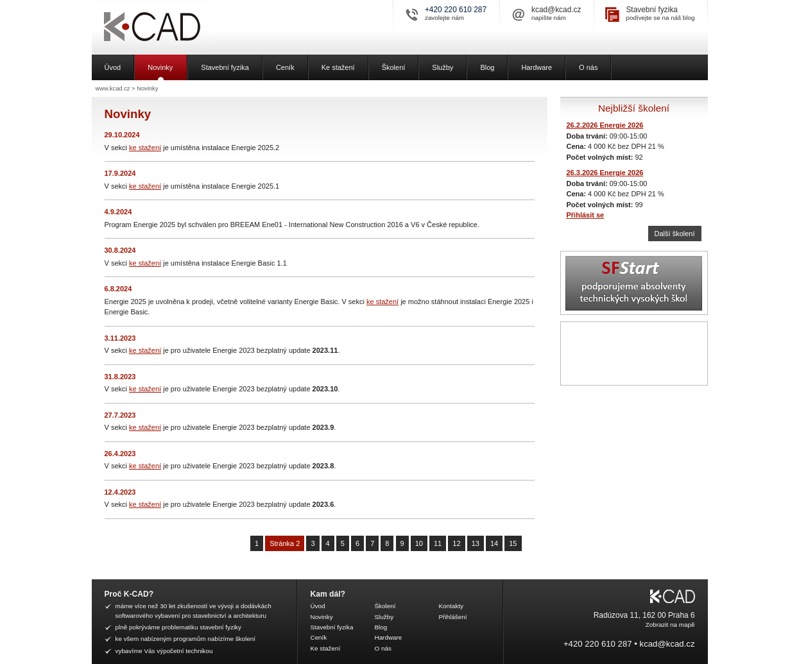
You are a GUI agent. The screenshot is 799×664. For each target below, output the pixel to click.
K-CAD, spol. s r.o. (198, 27)
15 (513, 543)
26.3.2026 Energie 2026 (605, 172)
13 (475, 543)
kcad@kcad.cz (556, 9)
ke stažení (145, 147)
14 (494, 543)
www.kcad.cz (113, 88)
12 (456, 543)
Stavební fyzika (652, 9)
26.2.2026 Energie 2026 (605, 125)
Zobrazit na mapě (670, 624)
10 (419, 543)
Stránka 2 (285, 543)
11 (438, 543)
